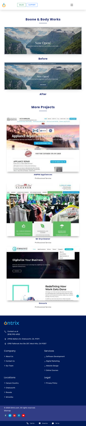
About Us (9, 356)
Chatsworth (10, 388)
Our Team (9, 366)
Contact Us (10, 361)
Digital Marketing (53, 361)
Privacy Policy (51, 383)
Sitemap (7, 411)
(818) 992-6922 (14, 334)
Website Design (52, 366)
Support (31, 5)
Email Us (45, 423)
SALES (21, 5)
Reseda (9, 392)
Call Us (32, 423)
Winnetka (9, 397)
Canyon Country (12, 383)
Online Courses (52, 370)
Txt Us (57, 423)
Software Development (55, 356)
